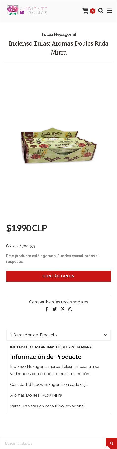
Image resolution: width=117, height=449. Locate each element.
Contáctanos (58, 276)
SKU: (10, 245)
